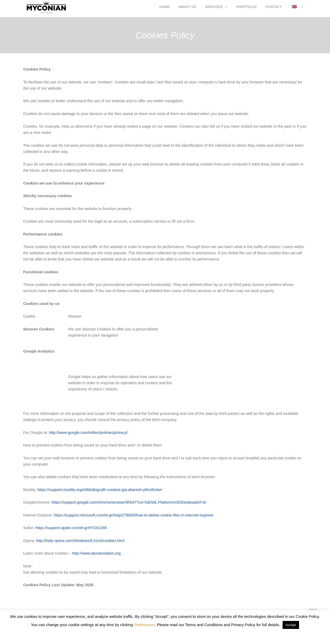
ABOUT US (187, 7)
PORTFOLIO (246, 7)
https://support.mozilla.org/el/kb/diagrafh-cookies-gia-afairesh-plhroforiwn (99, 489)
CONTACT (274, 7)
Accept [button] (291, 625)
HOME (164, 7)
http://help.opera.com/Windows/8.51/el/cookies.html (80, 540)
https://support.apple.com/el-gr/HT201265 (71, 527)
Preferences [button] (144, 624)
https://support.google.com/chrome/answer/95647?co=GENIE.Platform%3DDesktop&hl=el (129, 502)
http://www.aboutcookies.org (96, 553)
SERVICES (214, 7)
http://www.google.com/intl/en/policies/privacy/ (88, 432)
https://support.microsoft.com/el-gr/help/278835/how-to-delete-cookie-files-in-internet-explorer (133, 515)
